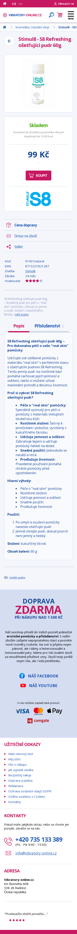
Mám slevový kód (20, 754)
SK (20, 4)
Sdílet (18, 246)
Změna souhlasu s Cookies (26, 796)
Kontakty (14, 802)
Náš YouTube (43, 685)
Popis (18, 326)
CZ (14, 4)
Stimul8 (30, 271)
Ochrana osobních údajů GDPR (29, 791)
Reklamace (15, 786)
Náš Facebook (43, 676)
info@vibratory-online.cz (36, 853)
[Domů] (6, 3)
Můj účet (14, 759)
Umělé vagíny (17, 577)
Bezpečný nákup (19, 775)
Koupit (41, 175)
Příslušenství (48, 326)
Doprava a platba (20, 780)
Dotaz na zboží (25, 235)
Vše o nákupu (17, 764)
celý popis (21, 314)
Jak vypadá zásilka (20, 770)
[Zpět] (9, 41)
